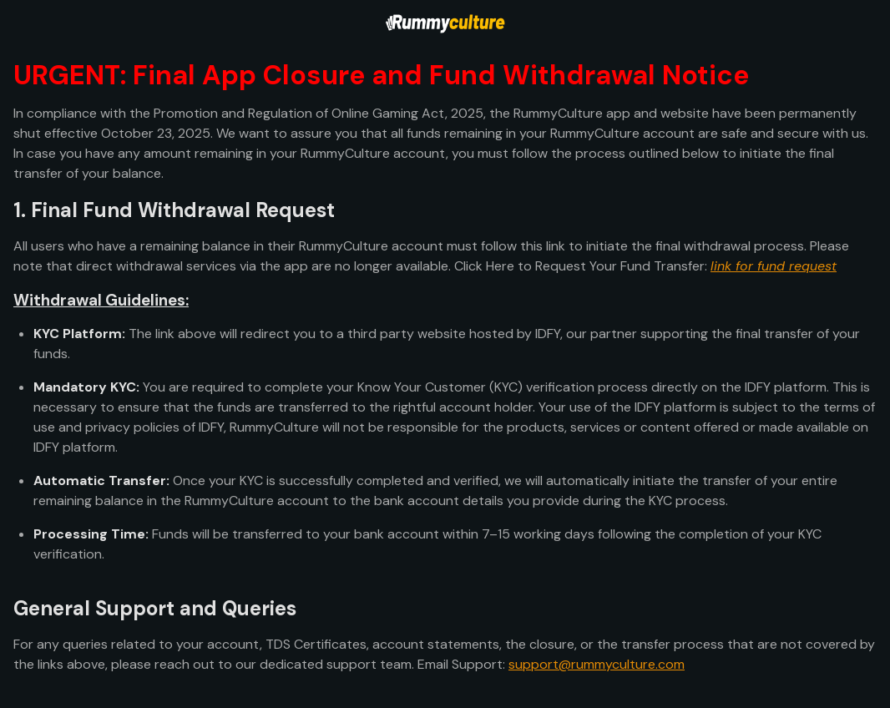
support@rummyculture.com (596, 664)
